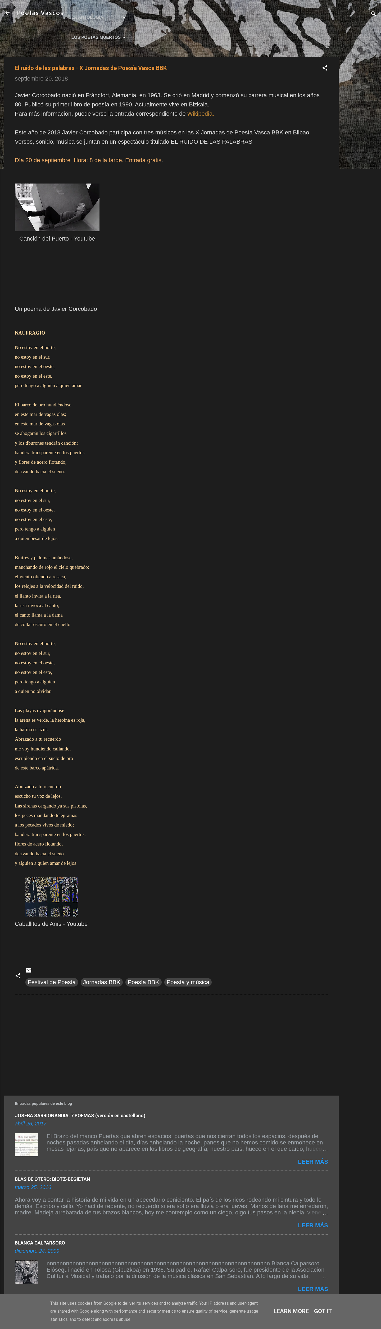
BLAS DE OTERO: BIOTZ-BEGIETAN (52, 1179)
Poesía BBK (143, 982)
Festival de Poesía (52, 982)
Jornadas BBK (101, 982)
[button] (325, 68)
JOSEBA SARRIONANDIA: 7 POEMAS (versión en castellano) (80, 1115)
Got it (323, 1311)
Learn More (291, 1311)
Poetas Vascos (40, 12)
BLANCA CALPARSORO (40, 1243)
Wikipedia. (200, 113)
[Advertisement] (360, 136)
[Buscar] (373, 14)
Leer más (313, 1161)
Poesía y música (188, 982)
